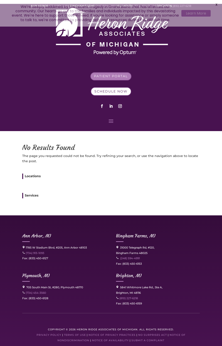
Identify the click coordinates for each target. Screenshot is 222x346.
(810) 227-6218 (128, 294)
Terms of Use (75, 331)
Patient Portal (111, 73)
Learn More (196, 13)
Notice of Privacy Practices (112, 331)
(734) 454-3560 (34, 289)
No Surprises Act (152, 331)
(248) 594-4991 (130, 254)
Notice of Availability (111, 336)
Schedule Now (111, 88)
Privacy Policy (49, 331)
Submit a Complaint (147, 336)
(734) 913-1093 (33, 249)
